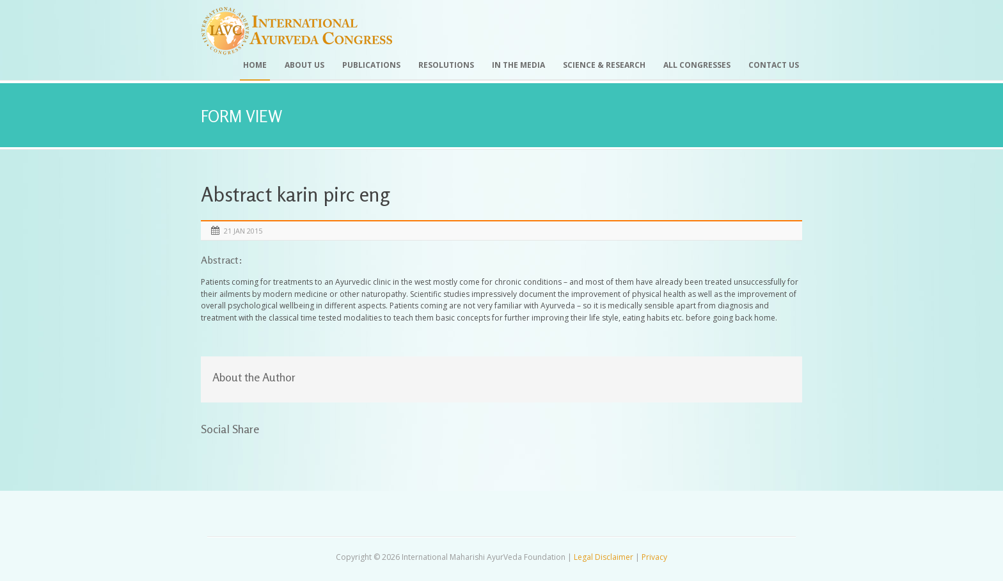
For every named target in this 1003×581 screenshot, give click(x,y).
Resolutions (446, 65)
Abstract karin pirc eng (295, 194)
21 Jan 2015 (243, 230)
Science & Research (604, 65)
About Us (304, 65)
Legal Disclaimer (603, 557)
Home (255, 65)
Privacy (654, 557)
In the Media (518, 65)
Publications (371, 65)
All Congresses (697, 65)
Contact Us (773, 65)
